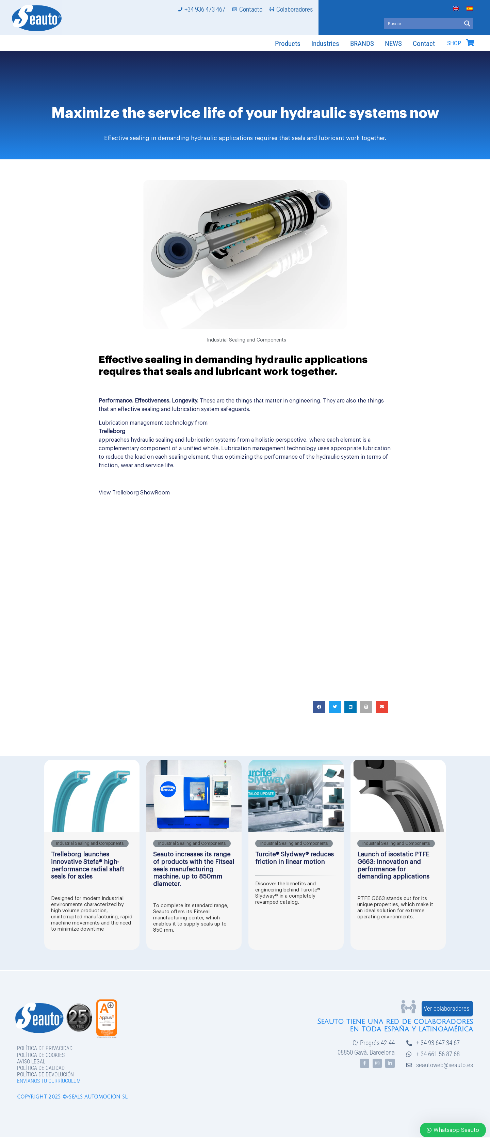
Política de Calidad (41, 1068)
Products (287, 43)
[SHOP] (470, 42)
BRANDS (362, 43)
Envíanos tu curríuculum (49, 1081)
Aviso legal (31, 1061)
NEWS (393, 43)
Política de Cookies (41, 1055)
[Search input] (423, 23)
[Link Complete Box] (92, 855)
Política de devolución (45, 1074)
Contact (424, 43)
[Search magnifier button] (467, 23)
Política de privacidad (44, 1048)
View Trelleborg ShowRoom (134, 492)
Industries (325, 43)
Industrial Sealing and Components (246, 340)
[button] (319, 707)
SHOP (454, 43)
